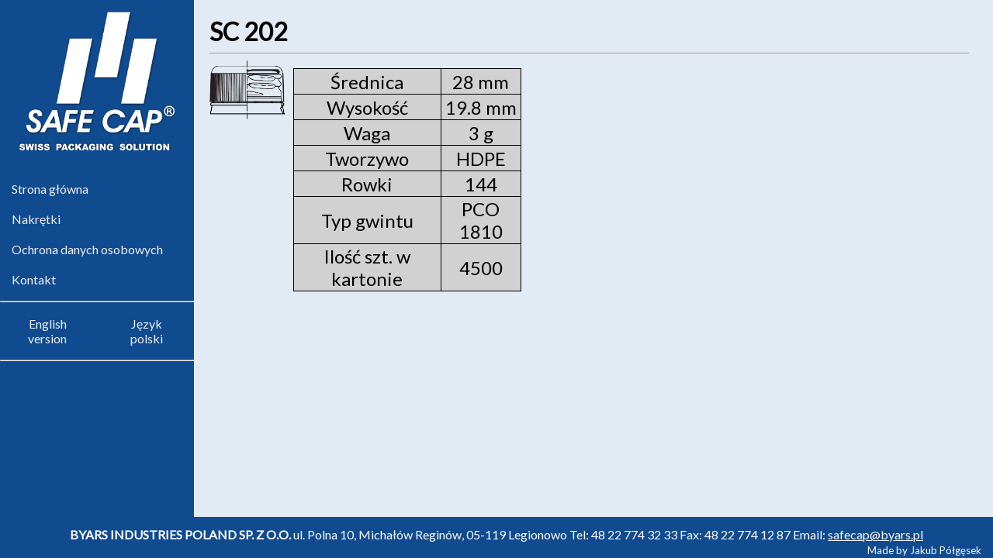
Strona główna (50, 188)
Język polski (146, 331)
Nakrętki (36, 219)
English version (47, 331)
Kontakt (34, 279)
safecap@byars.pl (875, 534)
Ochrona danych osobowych (87, 249)
